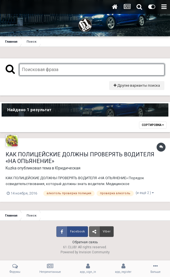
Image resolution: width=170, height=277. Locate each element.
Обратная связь (85, 242)
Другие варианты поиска (137, 85)
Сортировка (153, 125)
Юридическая (67, 168)
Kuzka (11, 168)
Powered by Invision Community (85, 252)
